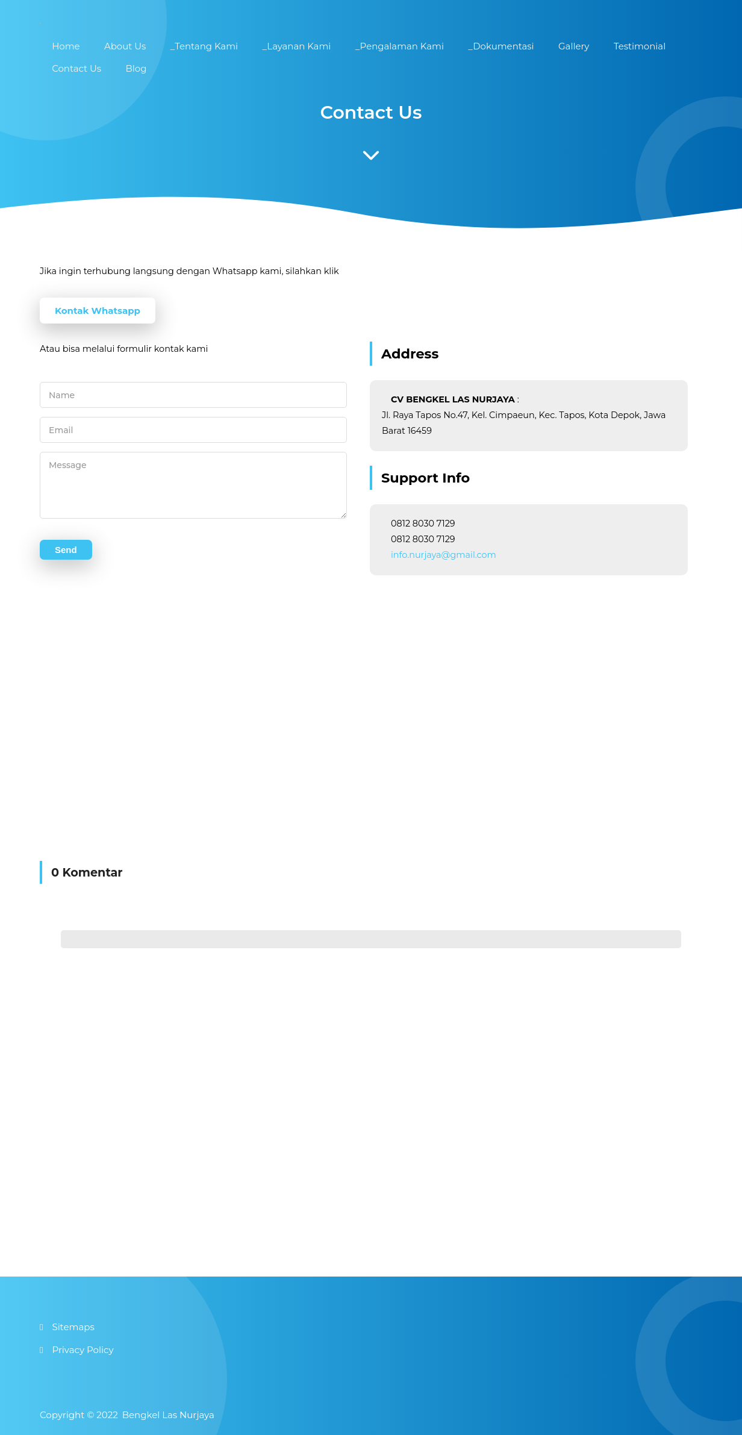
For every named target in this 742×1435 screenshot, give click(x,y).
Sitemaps (73, 1327)
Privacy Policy (82, 1349)
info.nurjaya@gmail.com (443, 554)
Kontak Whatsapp (97, 310)
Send (66, 559)
